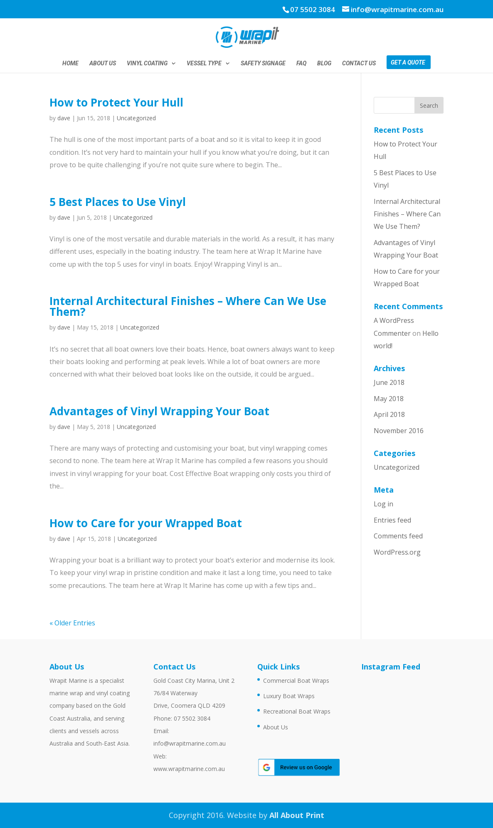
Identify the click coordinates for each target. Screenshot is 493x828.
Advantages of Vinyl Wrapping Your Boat (159, 411)
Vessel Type (204, 63)
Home (70, 63)
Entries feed (392, 520)
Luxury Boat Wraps (289, 696)
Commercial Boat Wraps (296, 680)
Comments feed (398, 535)
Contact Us (359, 63)
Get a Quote (408, 62)
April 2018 (389, 414)
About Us (102, 63)
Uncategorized (136, 118)
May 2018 (389, 398)
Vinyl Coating (147, 63)
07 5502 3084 (312, 9)
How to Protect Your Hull (116, 102)
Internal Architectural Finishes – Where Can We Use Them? (187, 306)
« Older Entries (72, 622)
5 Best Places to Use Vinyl (117, 201)
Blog (324, 63)
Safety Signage (263, 63)
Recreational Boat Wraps (296, 711)
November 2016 (399, 430)
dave (63, 118)
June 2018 (389, 382)
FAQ (301, 63)
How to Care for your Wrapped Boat (145, 523)
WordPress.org (397, 552)
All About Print (296, 815)
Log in (383, 503)
